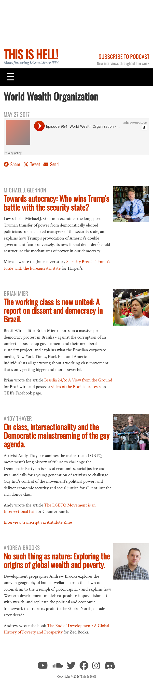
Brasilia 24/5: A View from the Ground (78, 380)
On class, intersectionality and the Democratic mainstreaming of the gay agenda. (57, 435)
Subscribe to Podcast (124, 56)
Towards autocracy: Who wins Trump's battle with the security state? (56, 202)
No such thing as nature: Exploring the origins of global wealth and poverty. (57, 560)
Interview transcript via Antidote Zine (38, 522)
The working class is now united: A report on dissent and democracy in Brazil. (53, 310)
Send (51, 164)
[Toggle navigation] (10, 77)
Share (12, 164)
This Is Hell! (31, 54)
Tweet (32, 164)
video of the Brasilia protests (75, 387)
